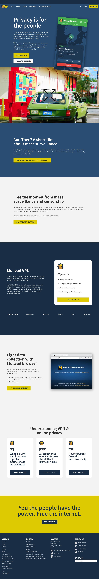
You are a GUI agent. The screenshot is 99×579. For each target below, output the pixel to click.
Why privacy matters (45, 6)
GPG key (55, 553)
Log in (85, 6)
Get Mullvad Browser (18, 388)
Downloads (32, 6)
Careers (5, 573)
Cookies (28, 549)
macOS (46, 314)
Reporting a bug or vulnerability (36, 558)
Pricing (25, 6)
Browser (18, 6)
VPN (12, 6)
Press (3, 571)
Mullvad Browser (23, 61)
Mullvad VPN (21, 55)
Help (3, 544)
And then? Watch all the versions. (32, 160)
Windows (30, 314)
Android (87, 314)
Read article (20, 472)
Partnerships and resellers (34, 554)
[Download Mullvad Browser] (71, 371)
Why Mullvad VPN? (8, 561)
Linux (60, 314)
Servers (4, 547)
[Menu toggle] (6, 6)
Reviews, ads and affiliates (34, 556)
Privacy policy (30, 547)
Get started (93, 6)
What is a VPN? (6, 564)
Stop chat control (7, 568)
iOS (73, 314)
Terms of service (31, 551)
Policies (28, 542)
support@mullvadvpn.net (60, 550)
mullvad (79, 551)
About (4, 542)
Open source (30, 544)
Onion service (56, 556)
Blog (3, 551)
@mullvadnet (80, 542)
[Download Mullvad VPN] (71, 44)
